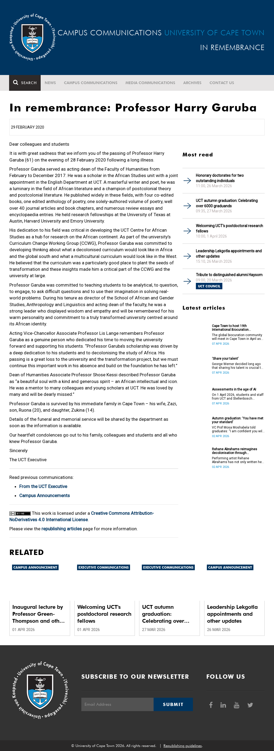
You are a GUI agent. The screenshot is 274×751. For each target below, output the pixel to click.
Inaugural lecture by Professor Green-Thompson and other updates (38, 614)
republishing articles (61, 528)
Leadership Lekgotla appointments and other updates (229, 253)
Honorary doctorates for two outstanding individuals (220, 178)
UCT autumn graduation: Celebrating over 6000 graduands (227, 203)
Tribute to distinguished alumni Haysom (229, 275)
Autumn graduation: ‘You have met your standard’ (237, 420)
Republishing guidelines (182, 746)
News (50, 83)
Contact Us (222, 83)
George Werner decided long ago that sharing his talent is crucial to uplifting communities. (237, 366)
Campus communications (91, 83)
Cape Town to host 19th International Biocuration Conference (230, 328)
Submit (173, 704)
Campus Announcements (44, 495)
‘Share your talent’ (225, 359)
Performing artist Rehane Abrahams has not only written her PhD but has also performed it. (237, 460)
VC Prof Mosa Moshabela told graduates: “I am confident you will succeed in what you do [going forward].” (237, 429)
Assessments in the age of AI (234, 389)
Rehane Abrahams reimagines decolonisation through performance (234, 451)
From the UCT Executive (43, 486)
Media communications (151, 83)
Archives (193, 83)
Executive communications (103, 567)
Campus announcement (35, 567)
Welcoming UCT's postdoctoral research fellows (229, 228)
